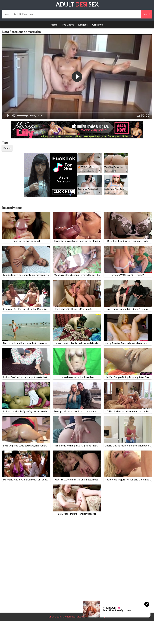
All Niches (97, 24)
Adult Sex (77, 4)
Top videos (68, 24)
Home (54, 24)
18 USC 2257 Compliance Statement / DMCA (71, 616)
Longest (82, 24)
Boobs (7, 147)
